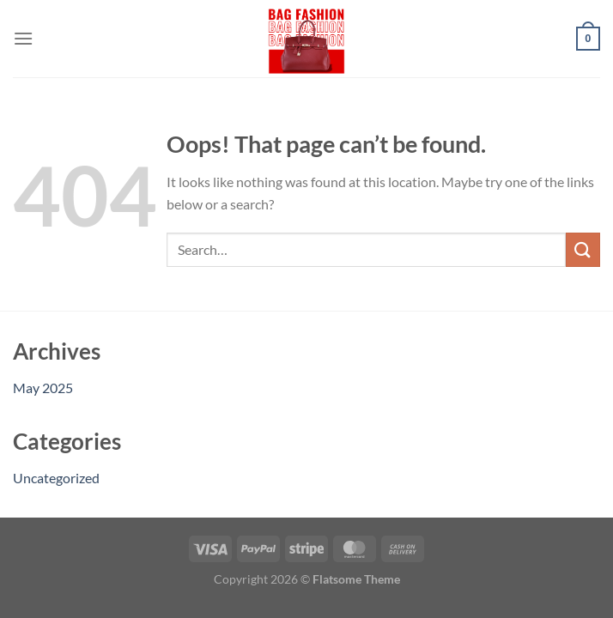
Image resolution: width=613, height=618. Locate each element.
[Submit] (583, 249)
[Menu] (23, 38)
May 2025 (43, 387)
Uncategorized (56, 478)
